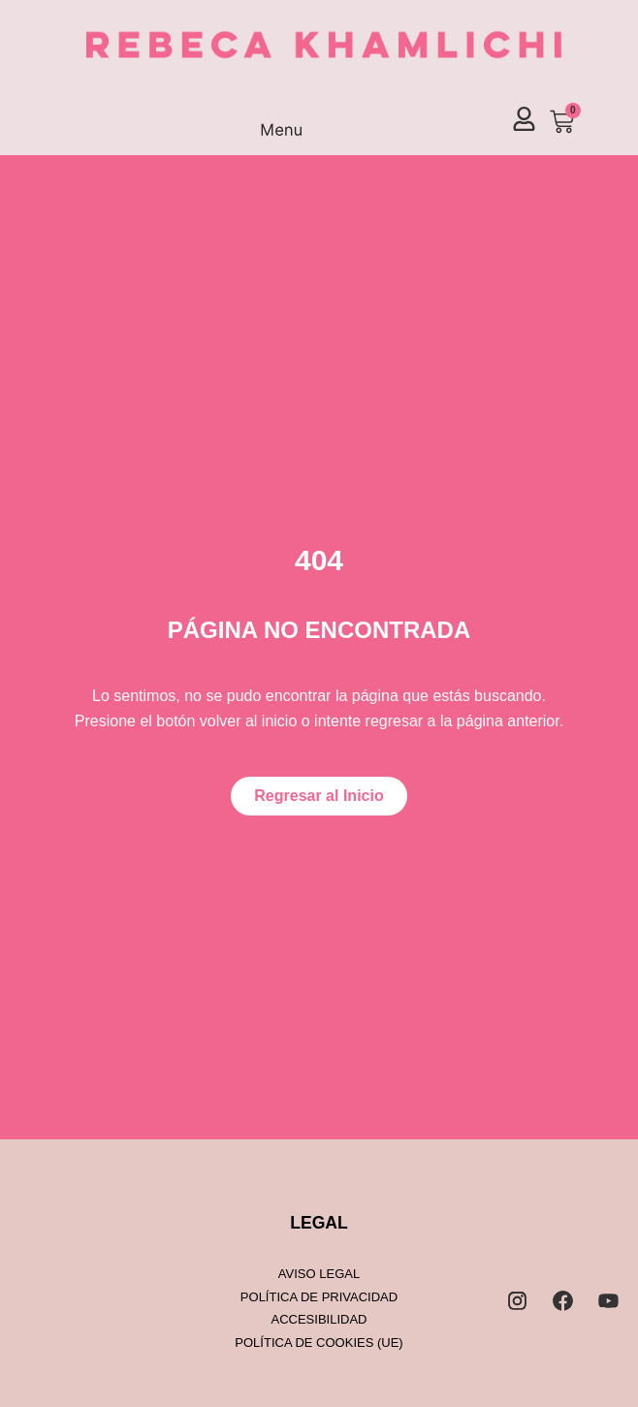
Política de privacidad (319, 1297)
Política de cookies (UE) (318, 1342)
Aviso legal (319, 1273)
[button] (282, 122)
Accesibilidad (319, 1319)
